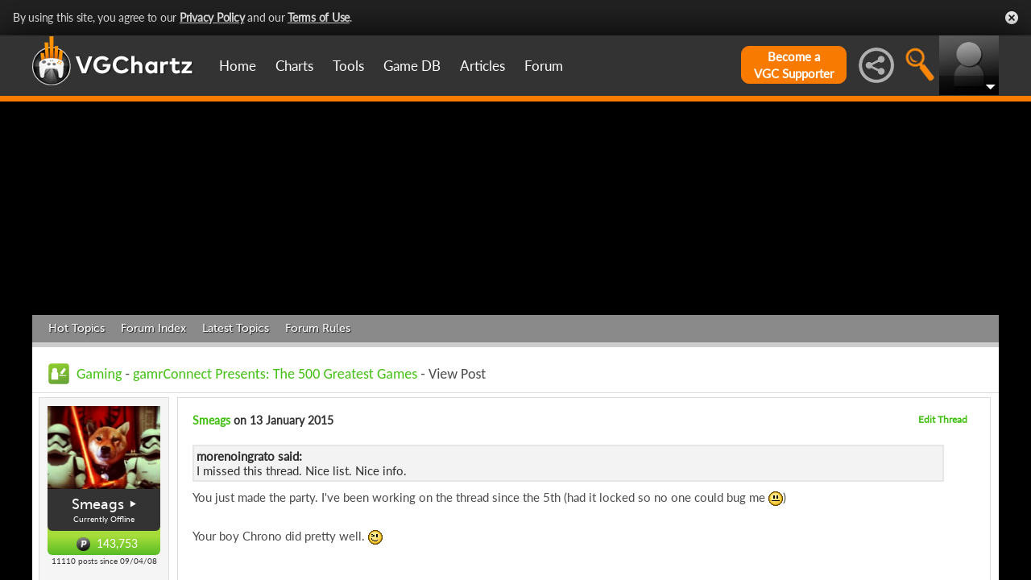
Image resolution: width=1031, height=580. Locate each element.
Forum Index (153, 328)
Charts (294, 65)
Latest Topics (235, 328)
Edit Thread (942, 419)
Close (1011, 17)
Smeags (98, 504)
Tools (348, 65)
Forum (543, 65)
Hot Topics (76, 328)
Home (237, 65)
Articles (482, 65)
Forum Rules (317, 328)
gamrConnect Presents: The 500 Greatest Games (275, 374)
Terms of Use (319, 17)
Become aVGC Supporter (794, 65)
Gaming (99, 374)
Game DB (412, 65)
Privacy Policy (212, 17)
